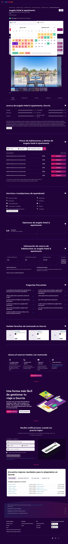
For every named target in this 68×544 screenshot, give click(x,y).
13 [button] (22, 40)
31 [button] (13, 49)
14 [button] (25, 40)
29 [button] (28, 46)
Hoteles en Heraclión (12, 493)
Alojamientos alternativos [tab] (23, 478)
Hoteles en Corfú (39, 488)
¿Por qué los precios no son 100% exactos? (37, 513)
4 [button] (16, 37)
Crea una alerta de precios (57, 365)
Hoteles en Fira (39, 484)
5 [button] (19, 37)
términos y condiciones (27, 458)
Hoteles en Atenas (11, 484)
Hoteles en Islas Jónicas (36, 7)
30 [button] (32, 46)
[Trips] (2, 15)
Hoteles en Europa (19, 7)
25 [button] (16, 46)
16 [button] (31, 40)
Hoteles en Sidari (11, 491)
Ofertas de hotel (12, 7)
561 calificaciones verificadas (23, 18)
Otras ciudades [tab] (12, 478)
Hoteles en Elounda (12, 486)
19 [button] (19, 43)
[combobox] (22, 442)
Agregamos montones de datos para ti (37, 511)
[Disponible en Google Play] (54, 524)
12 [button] (19, 40)
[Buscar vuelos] (2, 6)
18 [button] (16, 43)
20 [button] (22, 43)
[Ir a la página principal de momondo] (9, 2)
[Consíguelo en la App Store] (54, 527)
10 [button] (13, 40)
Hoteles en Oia (39, 493)
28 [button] (25, 46)
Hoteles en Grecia (27, 7)
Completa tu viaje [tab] (45, 478)
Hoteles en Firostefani (12, 489)
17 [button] (13, 43)
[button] (2, 2)
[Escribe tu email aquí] (22, 449)
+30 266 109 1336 (13, 16)
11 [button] (16, 40)
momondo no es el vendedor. (37, 508)
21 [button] (25, 43)
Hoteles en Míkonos (40, 486)
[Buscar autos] (2, 11)
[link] (36, 375)
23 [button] (31, 43)
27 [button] (22, 46)
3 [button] (13, 37)
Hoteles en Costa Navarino (41, 489)
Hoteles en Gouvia (45, 7)
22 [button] (28, 43)
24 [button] (13, 46)
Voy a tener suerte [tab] (35, 478)
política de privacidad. (10, 459)
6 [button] (22, 37)
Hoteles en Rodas (11, 488)
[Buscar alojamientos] (2, 8)
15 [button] (28, 40)
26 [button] (19, 46)
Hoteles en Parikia (40, 491)
